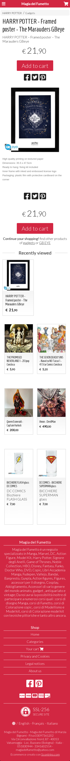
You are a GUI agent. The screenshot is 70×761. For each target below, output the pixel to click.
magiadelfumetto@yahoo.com (35, 749)
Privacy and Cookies (35, 656)
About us (35, 671)
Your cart (35, 649)
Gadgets (30, 13)
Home (35, 634)
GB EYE (45, 243)
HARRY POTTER (12, 13)
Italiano (52, 723)
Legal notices (35, 663)
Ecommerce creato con (35, 754)
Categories (35, 642)
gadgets (29, 243)
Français (38, 723)
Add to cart (35, 65)
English (24, 723)
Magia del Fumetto (35, 4)
